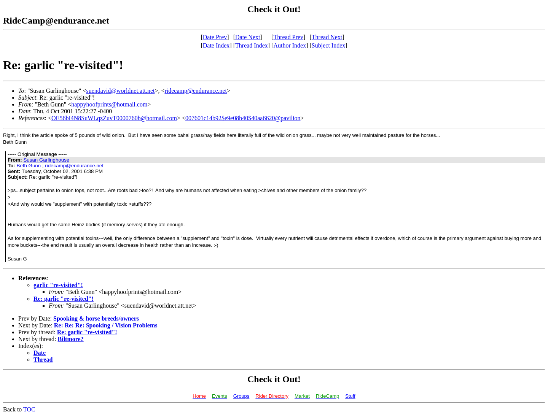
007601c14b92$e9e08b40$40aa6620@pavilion (243, 118)
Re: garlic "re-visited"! (63, 298)
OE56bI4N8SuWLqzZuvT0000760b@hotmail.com (114, 118)
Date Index (216, 45)
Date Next (247, 37)
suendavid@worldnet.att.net (120, 90)
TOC (29, 409)
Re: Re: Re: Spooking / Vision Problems (106, 325)
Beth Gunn (28, 165)
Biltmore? (71, 339)
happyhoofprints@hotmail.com (109, 104)
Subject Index (328, 45)
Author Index (289, 45)
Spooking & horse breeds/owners (96, 318)
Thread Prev (288, 37)
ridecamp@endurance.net (195, 90)
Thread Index (251, 45)
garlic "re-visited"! (58, 285)
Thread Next (327, 37)
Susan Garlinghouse (46, 160)
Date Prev (215, 37)
